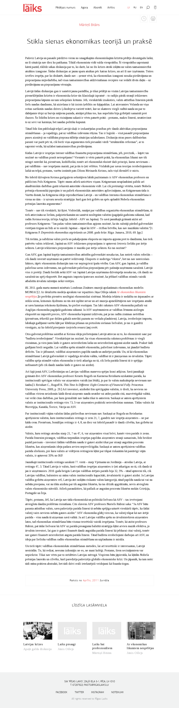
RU (135, 7)
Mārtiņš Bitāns (89, 25)
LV (128, 7)
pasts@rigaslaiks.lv (96, 684)
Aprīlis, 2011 (91, 580)
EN (141, 7)
